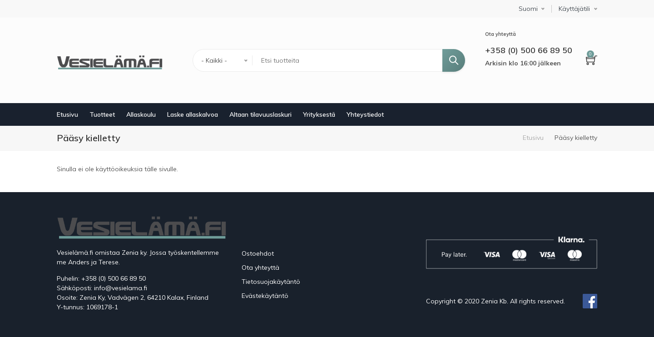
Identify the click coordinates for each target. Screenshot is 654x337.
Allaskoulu (141, 114)
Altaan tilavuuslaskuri (260, 114)
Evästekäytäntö (265, 296)
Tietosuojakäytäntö (271, 282)
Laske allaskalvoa (192, 114)
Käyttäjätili (574, 9)
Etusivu (67, 114)
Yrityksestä (319, 114)
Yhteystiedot (365, 114)
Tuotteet (102, 114)
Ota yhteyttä (260, 267)
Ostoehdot (258, 253)
